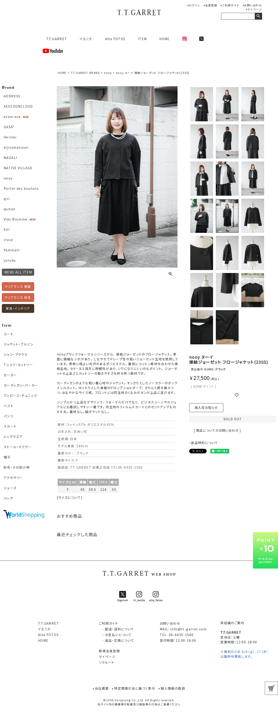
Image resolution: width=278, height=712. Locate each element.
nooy (8, 178)
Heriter (10, 137)
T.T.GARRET (55, 38)
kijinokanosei (16, 147)
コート (8, 334)
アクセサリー (13, 477)
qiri (7, 198)
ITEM (142, 38)
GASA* (9, 127)
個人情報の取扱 (173, 688)
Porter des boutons (21, 188)
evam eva (12, 116)
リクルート (106, 662)
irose (8, 239)
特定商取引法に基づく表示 (134, 688)
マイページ (254, 9)
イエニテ (86, 38)
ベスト (8, 405)
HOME (164, 38)
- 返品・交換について (116, 640)
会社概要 (102, 688)
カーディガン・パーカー (21, 385)
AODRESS (12, 96)
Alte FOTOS (115, 38)
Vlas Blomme (15, 219)
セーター (10, 375)
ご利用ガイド (230, 5)
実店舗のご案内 (232, 623)
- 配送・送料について (116, 629)
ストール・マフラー (17, 446)
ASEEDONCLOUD (18, 106)
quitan (9, 209)
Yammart (12, 250)
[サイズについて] (70, 497)
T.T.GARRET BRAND (85, 73)
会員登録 (211, 5)
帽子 (7, 457)
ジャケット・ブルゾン (18, 344)
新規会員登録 (109, 651)
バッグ (8, 498)
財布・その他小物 (17, 467)
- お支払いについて (115, 634)
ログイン (194, 5)
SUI (7, 229)
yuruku (10, 260)
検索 (258, 16)
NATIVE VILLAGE (18, 168)
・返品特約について (203, 442)
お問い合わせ (253, 5)
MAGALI (10, 157)
